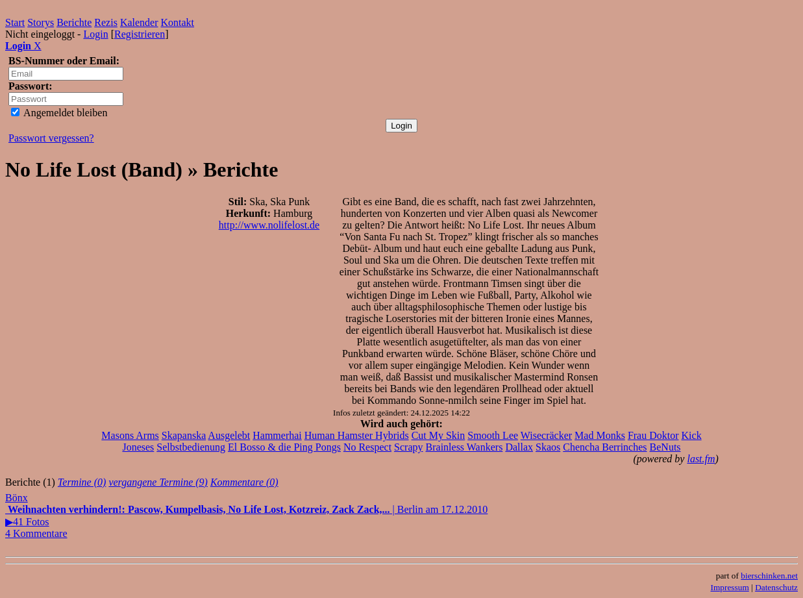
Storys (40, 22)
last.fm (701, 458)
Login (95, 34)
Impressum (730, 587)
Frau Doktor (653, 435)
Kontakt (178, 22)
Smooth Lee (492, 435)
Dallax (519, 447)
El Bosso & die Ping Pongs (284, 447)
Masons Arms (129, 435)
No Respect (367, 447)
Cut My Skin (438, 435)
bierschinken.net (769, 575)
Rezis (105, 22)
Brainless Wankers (464, 447)
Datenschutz (776, 587)
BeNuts (665, 447)
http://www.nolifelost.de (269, 224)
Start (15, 22)
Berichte (74, 22)
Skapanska (184, 435)
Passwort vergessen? (51, 137)
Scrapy (408, 447)
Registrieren (139, 34)
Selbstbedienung (190, 447)
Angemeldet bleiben (59, 112)
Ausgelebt (229, 435)
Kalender (139, 22)
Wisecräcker (546, 435)
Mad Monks (599, 435)
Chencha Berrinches (605, 447)
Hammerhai (277, 435)
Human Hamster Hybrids (356, 435)
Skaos (548, 447)
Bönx (16, 497)
